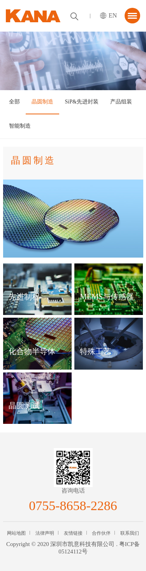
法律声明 (44, 533)
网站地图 (16, 533)
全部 (14, 102)
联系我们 (129, 533)
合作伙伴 (101, 533)
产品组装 (121, 102)
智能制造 (20, 126)
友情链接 (73, 533)
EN (113, 15)
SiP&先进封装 (82, 102)
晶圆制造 (42, 102)
